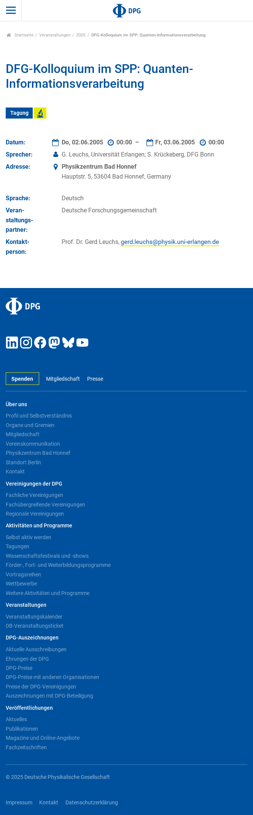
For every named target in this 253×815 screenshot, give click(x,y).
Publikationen (22, 729)
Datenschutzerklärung (91, 802)
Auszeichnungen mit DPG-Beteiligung (49, 696)
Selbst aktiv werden (28, 537)
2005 (80, 35)
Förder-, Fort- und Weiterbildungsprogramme (58, 565)
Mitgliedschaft (63, 379)
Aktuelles (16, 719)
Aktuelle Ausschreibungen (36, 649)
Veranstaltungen (54, 35)
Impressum (19, 802)
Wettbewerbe (21, 584)
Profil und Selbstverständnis (39, 416)
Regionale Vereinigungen (35, 514)
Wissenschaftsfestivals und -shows (47, 556)
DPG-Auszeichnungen (32, 638)
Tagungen (17, 546)
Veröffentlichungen (29, 708)
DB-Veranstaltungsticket (35, 626)
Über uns (16, 404)
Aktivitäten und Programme (39, 525)
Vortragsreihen (23, 574)
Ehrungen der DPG (27, 659)
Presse (95, 379)
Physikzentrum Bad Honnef (38, 453)
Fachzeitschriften (26, 747)
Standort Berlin (23, 462)
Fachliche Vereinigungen (34, 495)
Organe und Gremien (30, 425)
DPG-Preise (19, 668)
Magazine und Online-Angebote (43, 738)
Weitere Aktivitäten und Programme (47, 593)
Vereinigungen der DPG (34, 484)
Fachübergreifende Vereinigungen (45, 505)
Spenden (22, 379)
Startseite (19, 35)
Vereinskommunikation (33, 444)
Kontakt (15, 471)
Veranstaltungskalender (34, 617)
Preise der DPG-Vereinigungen (41, 687)
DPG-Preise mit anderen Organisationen (52, 677)
